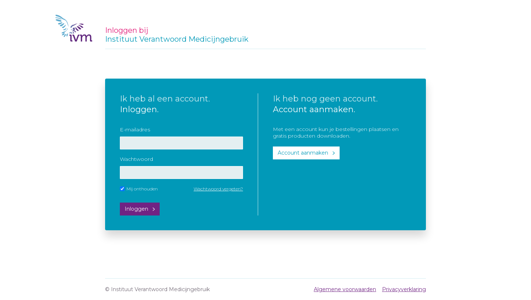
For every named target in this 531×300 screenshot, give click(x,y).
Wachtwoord (136, 159)
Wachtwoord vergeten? (218, 189)
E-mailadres (135, 129)
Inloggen (136, 209)
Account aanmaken (303, 152)
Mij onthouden (139, 189)
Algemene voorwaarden (345, 289)
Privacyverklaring (404, 289)
